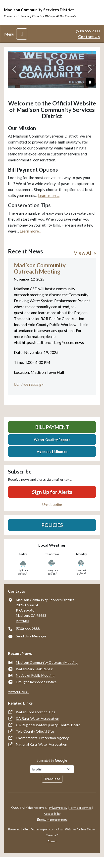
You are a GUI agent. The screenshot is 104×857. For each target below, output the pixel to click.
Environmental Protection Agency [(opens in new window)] (42, 738)
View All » (85, 252)
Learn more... (48, 195)
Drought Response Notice (36, 682)
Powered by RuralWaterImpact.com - (52, 832)
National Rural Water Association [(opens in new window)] (41, 744)
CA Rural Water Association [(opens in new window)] (37, 718)
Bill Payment (52, 427)
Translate (52, 779)
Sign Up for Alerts (52, 492)
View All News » (18, 692)
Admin (52, 841)
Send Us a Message (31, 636)
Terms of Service (80, 807)
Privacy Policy (58, 807)
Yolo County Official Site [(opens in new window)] (35, 731)
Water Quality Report (52, 439)
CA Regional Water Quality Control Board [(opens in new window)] (48, 725)
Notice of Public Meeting (35, 675)
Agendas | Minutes (52, 451)
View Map (22, 621)
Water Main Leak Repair (34, 669)
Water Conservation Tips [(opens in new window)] (35, 712)
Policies (52, 525)
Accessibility (52, 813)
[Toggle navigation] (21, 34)
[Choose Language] (52, 769)
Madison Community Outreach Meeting (47, 662)
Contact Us (89, 36)
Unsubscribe (52, 504)
